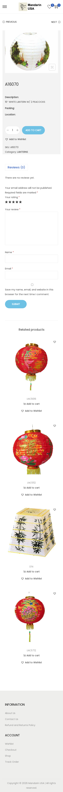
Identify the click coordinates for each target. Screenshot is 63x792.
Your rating (12, 197)
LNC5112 (31, 482)
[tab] (31, 167)
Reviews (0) (16, 167)
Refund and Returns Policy (20, 725)
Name (9, 252)
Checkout (10, 749)
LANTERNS (22, 152)
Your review (12, 209)
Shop (8, 755)
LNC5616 (31, 399)
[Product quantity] (12, 130)
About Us (10, 713)
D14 (32, 566)
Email (9, 268)
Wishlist (9, 743)
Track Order (12, 761)
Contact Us (11, 719)
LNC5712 (31, 650)
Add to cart (33, 130)
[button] (15, 139)
